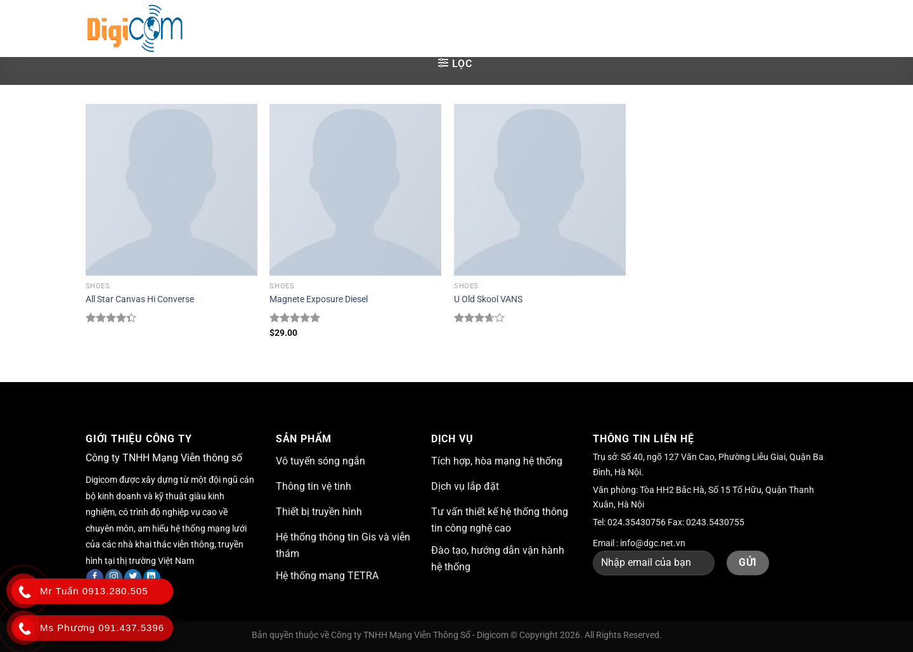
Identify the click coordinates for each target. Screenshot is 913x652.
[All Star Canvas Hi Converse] (171, 190)
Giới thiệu (317, 28)
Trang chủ (245, 28)
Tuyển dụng (597, 28)
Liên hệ (659, 28)
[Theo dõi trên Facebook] (94, 578)
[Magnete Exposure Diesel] (355, 190)
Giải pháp (390, 28)
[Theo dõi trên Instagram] (113, 578)
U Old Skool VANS (488, 299)
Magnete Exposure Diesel (318, 299)
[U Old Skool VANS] (540, 190)
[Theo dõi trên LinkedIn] (151, 578)
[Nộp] (814, 28)
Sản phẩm (522, 28)
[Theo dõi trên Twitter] (132, 578)
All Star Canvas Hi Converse (140, 299)
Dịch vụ (455, 28)
